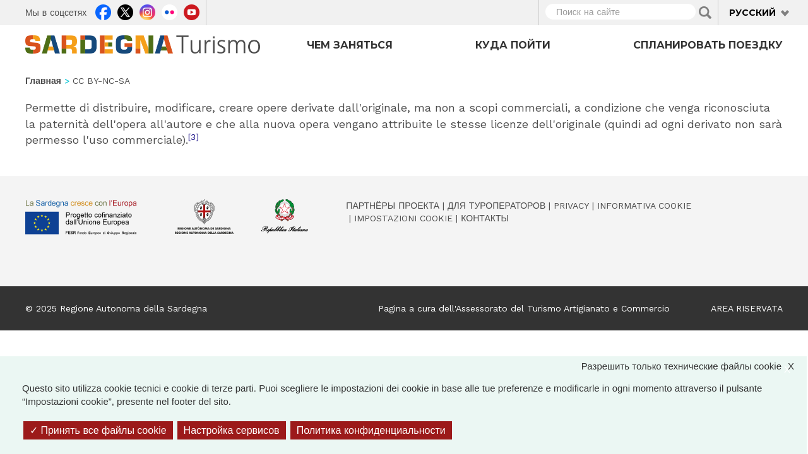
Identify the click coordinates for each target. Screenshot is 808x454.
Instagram (147, 11)
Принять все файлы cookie (98, 430)
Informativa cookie (644, 206)
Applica (705, 13)
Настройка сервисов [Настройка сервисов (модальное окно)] (232, 430)
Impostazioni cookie (403, 218)
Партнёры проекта (392, 206)
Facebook (103, 11)
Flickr (169, 11)
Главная (43, 81)
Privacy (571, 206)
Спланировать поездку (708, 45)
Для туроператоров (496, 206)
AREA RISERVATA (747, 308)
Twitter (125, 11)
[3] (193, 137)
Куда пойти (512, 45)
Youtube (191, 11)
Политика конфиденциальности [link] (371, 430)
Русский (752, 12)
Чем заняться (350, 45)
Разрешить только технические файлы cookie (694, 366)
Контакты (485, 218)
